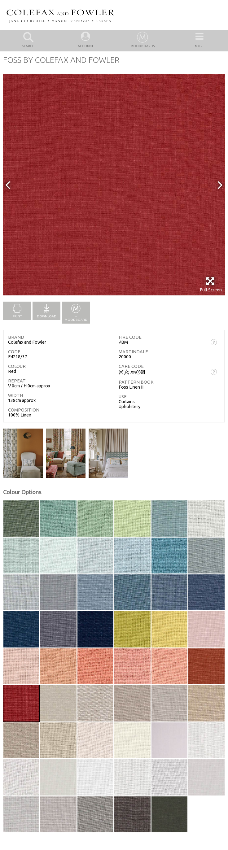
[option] (114, 184)
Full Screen (211, 284)
